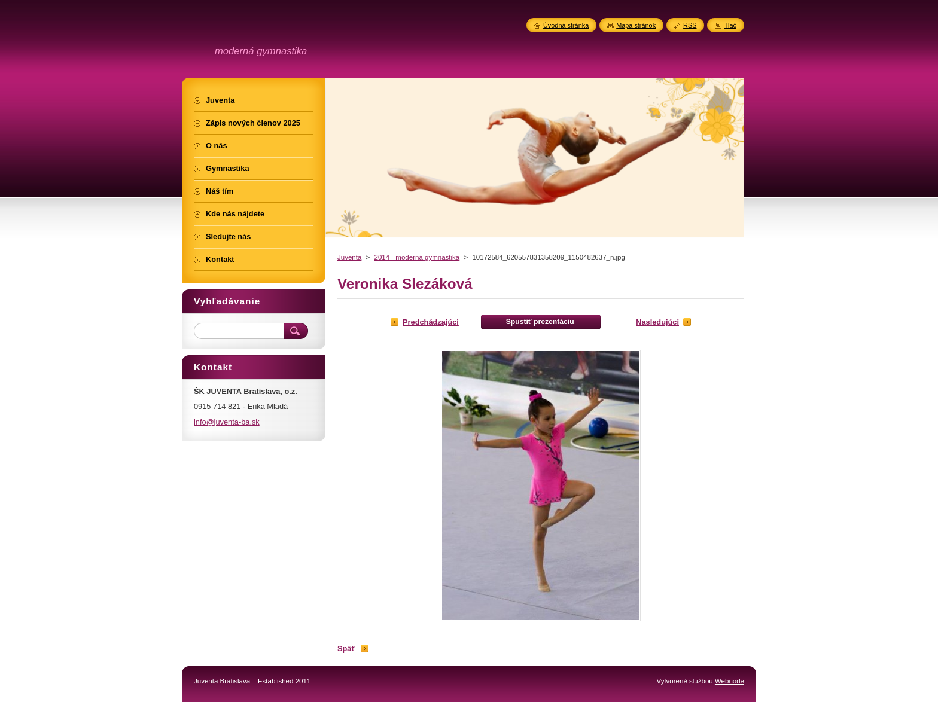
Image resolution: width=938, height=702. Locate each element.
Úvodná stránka (566, 25)
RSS (689, 25)
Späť (346, 648)
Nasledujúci (657, 322)
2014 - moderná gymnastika (416, 257)
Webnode (729, 681)
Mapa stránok (636, 25)
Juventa (349, 257)
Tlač (730, 25)
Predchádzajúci (431, 322)
